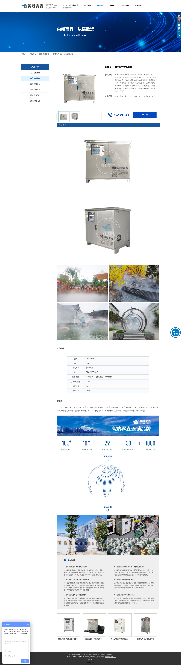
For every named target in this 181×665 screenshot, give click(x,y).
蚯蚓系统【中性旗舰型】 (120, 639)
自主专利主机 (44, 54)
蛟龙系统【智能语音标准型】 (68, 639)
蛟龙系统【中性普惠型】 (94, 639)
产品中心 (32, 54)
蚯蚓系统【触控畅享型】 (145, 639)
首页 (24, 54)
